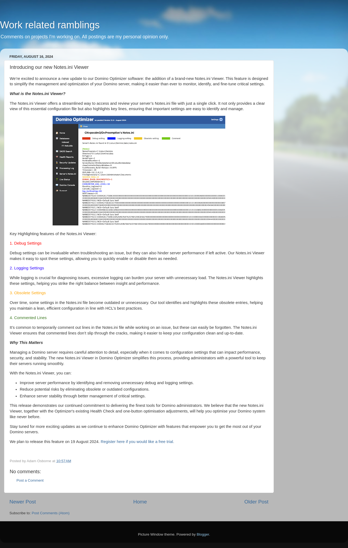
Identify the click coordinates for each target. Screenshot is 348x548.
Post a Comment (30, 480)
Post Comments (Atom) (51, 513)
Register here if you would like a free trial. (137, 441)
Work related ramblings (50, 25)
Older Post (256, 502)
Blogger (203, 534)
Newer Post (22, 502)
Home (140, 502)
